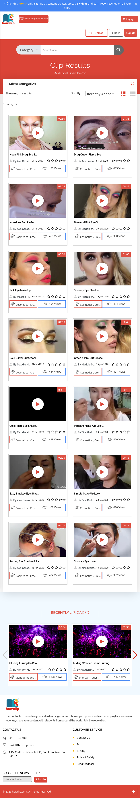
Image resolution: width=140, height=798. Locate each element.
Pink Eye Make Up (20, 290)
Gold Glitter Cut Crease (22, 358)
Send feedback (85, 764)
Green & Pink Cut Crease (88, 358)
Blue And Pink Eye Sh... (87, 222)
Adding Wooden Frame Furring (91, 663)
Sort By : (76, 93)
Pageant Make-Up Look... (89, 425)
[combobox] (100, 93)
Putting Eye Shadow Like (24, 561)
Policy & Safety (85, 757)
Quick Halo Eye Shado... (23, 425)
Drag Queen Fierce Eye (87, 154)
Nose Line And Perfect (22, 222)
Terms (80, 744)
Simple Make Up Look (87, 493)
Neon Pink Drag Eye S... (23, 154)
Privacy (81, 750)
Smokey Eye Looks (85, 561)
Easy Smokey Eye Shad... (24, 493)
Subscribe (40, 779)
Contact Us (83, 737)
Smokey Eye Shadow (86, 290)
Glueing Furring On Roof (23, 663)
